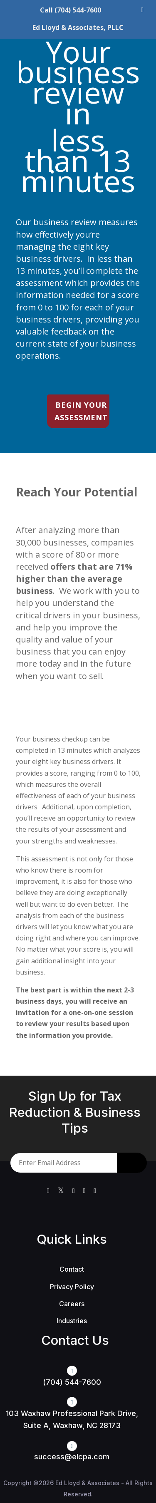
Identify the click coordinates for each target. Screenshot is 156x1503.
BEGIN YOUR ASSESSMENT (81, 411)
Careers (71, 1304)
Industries (72, 1321)
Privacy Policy (72, 1286)
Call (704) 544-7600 (70, 10)
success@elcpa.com (71, 1456)
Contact (71, 1269)
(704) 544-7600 (72, 1382)
